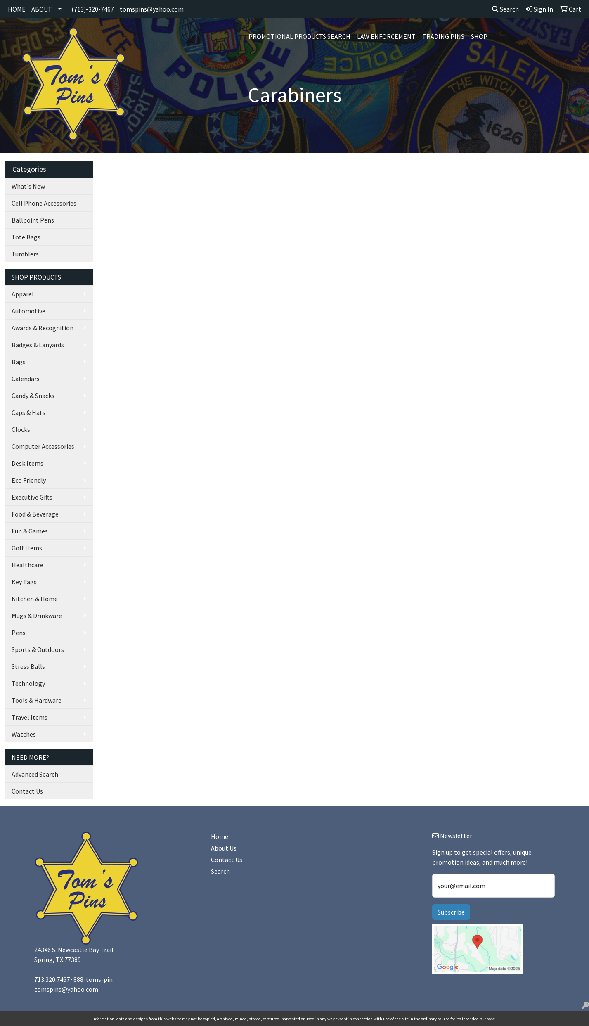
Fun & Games (30, 531)
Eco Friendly (29, 480)
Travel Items (29, 717)
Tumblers (25, 254)
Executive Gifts (32, 497)
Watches (24, 734)
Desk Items (27, 463)
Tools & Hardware (37, 700)
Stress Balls (28, 666)
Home (219, 836)
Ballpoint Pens (33, 220)
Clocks (21, 429)
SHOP (479, 36)
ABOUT (41, 9)
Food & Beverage (35, 514)
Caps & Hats (28, 412)
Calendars (26, 378)
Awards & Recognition (42, 328)
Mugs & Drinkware (37, 615)
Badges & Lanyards (38, 345)
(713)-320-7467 (92, 9)
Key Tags (24, 582)
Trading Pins (443, 36)
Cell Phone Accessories (44, 203)
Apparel (23, 294)
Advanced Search (35, 774)
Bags (19, 362)
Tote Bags (26, 237)
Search (505, 9)
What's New (28, 186)
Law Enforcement (386, 36)
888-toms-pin (93, 979)
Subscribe (451, 912)
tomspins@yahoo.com (152, 9)
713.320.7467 (52, 979)
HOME (17, 9)
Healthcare (27, 565)
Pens (19, 632)
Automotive (28, 311)
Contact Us (27, 791)
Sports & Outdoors (38, 649)
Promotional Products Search (299, 36)
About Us (224, 848)
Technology (28, 683)
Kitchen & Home (35, 599)
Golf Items (27, 548)
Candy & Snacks (33, 395)
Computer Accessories (43, 446)
